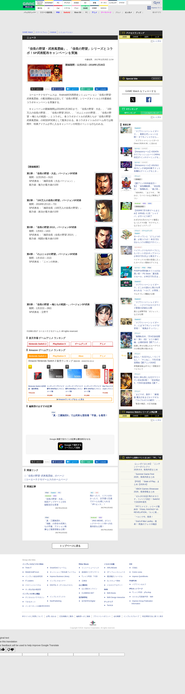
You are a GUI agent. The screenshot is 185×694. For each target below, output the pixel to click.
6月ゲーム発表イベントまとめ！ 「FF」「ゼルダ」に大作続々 (143, 458)
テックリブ (108, 602)
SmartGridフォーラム (58, 568)
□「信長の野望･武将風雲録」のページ (44, 475)
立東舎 (84, 581)
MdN (106, 589)
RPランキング (130, 113)
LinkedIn (103, 89)
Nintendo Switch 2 (37, 344)
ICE (130, 564)
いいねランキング (152, 113)
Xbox (80, 356)
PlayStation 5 (59, 344)
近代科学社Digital (88, 601)
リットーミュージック (90, 568)
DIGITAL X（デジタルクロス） (62, 585)
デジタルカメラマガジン (34, 597)
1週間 (146, 37)
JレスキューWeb (113, 581)
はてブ (74, 89)
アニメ (103, 344)
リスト (47, 89)
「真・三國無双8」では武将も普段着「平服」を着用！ (79, 415)
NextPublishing (55, 601)
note (88, 89)
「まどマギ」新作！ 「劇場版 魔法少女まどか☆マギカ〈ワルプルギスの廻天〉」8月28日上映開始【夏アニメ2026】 (146, 400)
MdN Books (111, 593)
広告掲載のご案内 (66, 616)
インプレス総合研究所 (34, 576)
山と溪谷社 (83, 585)
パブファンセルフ (139, 584)
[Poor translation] (10, 649)
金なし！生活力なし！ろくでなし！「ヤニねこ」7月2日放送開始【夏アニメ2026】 (147, 360)
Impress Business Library (59, 576)
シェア (59, 89)
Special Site (132, 79)
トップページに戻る (70, 546)
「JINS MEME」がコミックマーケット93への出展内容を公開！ (101, 523)
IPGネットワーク (136, 589)
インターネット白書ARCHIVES (37, 606)
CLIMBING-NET (88, 593)
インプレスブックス (57, 597)
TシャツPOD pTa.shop (141, 592)
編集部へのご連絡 (83, 616)
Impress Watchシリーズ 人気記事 (141, 412)
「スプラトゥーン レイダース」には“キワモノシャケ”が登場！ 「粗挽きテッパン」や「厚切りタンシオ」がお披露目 (147, 328)
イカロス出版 (109, 564)
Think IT (28, 568)
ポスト (38, 89)
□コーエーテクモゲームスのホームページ (46, 479)
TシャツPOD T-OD (90, 576)
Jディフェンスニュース (116, 572)
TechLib (110, 605)
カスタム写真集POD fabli (142, 597)
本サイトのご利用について (32, 616)
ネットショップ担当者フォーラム (63, 572)
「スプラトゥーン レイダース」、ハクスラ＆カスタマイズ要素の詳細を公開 (147, 305)
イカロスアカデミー (115, 585)
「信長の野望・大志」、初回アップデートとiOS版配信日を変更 (55, 502)
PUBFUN (133, 581)
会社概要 (117, 616)
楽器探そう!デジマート (90, 572)
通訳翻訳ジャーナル (115, 576)
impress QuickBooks (140, 576)
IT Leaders (29, 581)
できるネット (30, 602)
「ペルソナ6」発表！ (143, 517)
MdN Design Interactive (116, 597)
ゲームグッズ (81, 344)
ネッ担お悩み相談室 (33, 589)
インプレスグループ (131, 616)
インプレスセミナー (57, 581)
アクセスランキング (135, 33)
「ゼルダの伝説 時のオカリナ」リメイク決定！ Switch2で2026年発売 (147, 499)
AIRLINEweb (112, 568)
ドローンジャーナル (33, 585)
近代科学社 (83, 597)
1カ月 (157, 37)
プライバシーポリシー (102, 616)
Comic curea (137, 572)
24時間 (135, 37)
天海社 (134, 568)
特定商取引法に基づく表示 (152, 616)
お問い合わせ (51, 616)
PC (86, 12)
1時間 (124, 37)
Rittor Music (84, 564)
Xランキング (132, 109)
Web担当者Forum (32, 572)
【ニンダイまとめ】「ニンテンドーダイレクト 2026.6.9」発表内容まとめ (147, 467)
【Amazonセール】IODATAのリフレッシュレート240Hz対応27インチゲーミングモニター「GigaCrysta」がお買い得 (147, 157)
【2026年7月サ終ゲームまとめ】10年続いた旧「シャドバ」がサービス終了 (147, 213)
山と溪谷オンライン (89, 589)
